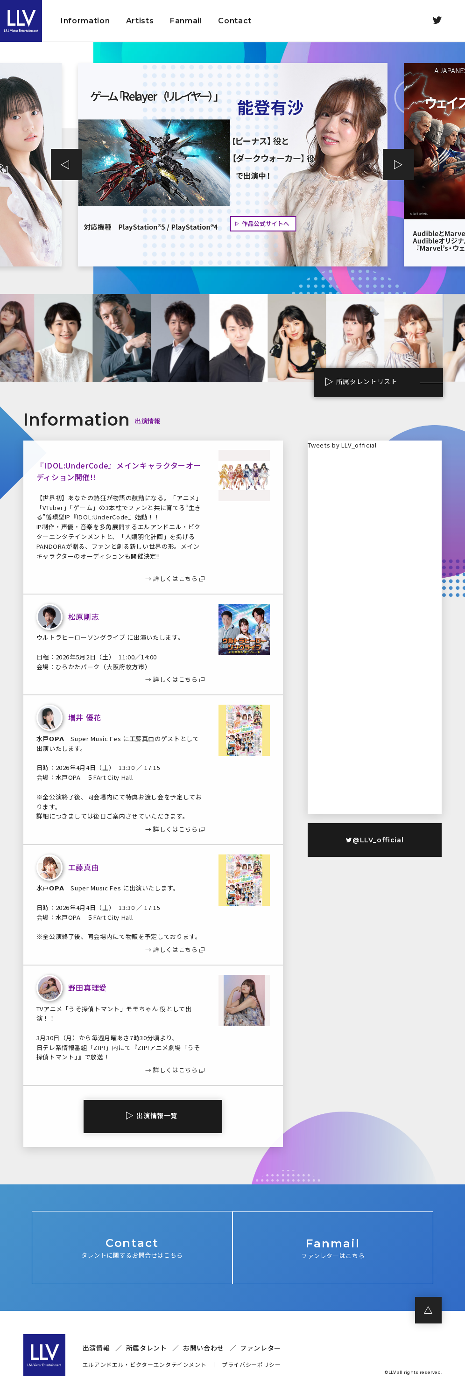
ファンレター (260, 1348)
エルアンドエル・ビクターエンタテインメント (145, 1365)
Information (85, 20)
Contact (235, 20)
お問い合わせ (203, 1348)
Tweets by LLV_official (342, 445)
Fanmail (186, 20)
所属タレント (146, 1348)
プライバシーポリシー (251, 1365)
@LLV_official (374, 840)
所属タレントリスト (364, 381)
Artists (140, 20)
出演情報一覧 (156, 1115)
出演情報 (96, 1348)
